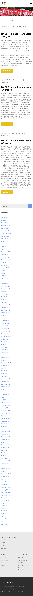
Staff (2, 545)
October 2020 (5, 360)
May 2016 (4, 484)
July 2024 (4, 270)
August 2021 (5, 339)
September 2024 (6, 265)
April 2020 (4, 373)
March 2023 (4, 302)
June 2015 (4, 508)
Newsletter (18, 26)
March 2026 (4, 223)
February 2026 (5, 225)
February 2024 (5, 281)
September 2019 (6, 392)
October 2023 (5, 291)
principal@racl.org (9, 589)
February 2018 (5, 431)
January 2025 (5, 254)
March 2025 (4, 249)
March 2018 (4, 429)
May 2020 (4, 371)
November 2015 (6, 495)
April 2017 (4, 455)
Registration (4, 560)
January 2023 (5, 307)
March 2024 (4, 278)
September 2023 (6, 294)
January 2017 (5, 463)
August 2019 (5, 394)
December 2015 (5, 492)
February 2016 (5, 487)
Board (3, 542)
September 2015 (6, 500)
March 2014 (4, 521)
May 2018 (4, 424)
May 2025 (4, 244)
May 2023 (4, 297)
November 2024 (6, 260)
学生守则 (20, 565)
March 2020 (4, 376)
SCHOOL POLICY (24, 555)
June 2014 (4, 519)
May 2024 (4, 273)
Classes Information (7, 563)
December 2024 (5, 257)
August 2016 (5, 476)
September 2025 (6, 239)
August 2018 (5, 421)
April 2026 (4, 220)
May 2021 (4, 342)
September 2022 (6, 318)
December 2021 (5, 328)
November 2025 (6, 233)
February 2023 (5, 305)
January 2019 (5, 408)
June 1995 (4, 524)
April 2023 (4, 299)
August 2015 (5, 503)
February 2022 (5, 323)
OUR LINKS (5, 555)
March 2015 (4, 516)
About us (4, 540)
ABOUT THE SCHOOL (9, 537)
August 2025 (5, 241)
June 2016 (4, 482)
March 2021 (4, 347)
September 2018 (6, 418)
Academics (4, 29)
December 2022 (5, 310)
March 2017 (4, 458)
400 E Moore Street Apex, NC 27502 (14, 586)
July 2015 (4, 505)
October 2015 (5, 498)
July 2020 (4, 368)
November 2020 (6, 357)
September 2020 (6, 363)
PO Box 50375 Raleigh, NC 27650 (13, 591)
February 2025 (5, 252)
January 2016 (5, 490)
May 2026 (4, 217)
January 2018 (5, 434)
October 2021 (5, 334)
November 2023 (6, 289)
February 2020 (5, 379)
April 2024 (4, 276)
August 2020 (5, 365)
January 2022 (5, 326)
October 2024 (5, 262)
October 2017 (5, 442)
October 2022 (5, 315)
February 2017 (5, 461)
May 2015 (4, 511)
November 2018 (6, 413)
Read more (7, 71)
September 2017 (6, 445)
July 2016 (4, 479)
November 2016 (6, 468)
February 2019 (5, 405)
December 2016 (5, 466)
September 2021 (6, 336)
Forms (3, 565)
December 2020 (5, 355)
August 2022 (5, 320)
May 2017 (4, 453)
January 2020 (5, 381)
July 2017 (4, 450)
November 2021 (6, 331)
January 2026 (5, 228)
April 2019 (4, 400)
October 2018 (5, 416)
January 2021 (5, 352)
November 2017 (6, 439)
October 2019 (5, 389)
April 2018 (4, 426)
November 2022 (6, 313)
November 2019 (6, 387)
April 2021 (4, 344)
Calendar (4, 557)
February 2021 (5, 350)
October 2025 (5, 236)
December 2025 (5, 231)
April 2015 (4, 513)
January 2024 (5, 283)
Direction (4, 548)
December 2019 (5, 384)
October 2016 (5, 471)
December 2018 (5, 410)
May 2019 (4, 397)
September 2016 (6, 474)
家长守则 (20, 557)
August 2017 (5, 447)
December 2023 (5, 286)
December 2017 (5, 437)
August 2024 (5, 268)
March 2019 (4, 402)
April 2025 (4, 246)
